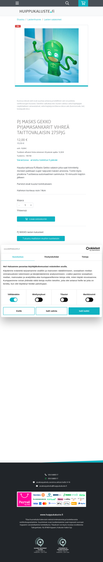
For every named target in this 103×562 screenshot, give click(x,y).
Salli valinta (51, 311)
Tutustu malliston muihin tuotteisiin (40, 238)
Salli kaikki (84, 311)
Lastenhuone (34, 19)
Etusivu (20, 19)
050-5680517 (53, 474)
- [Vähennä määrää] (19, 205)
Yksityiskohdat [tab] (51, 257)
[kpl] (25, 205)
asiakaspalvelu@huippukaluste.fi (53, 486)
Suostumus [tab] (18, 257)
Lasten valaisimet (53, 19)
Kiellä (19, 311)
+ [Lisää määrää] (31, 205)
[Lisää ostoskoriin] (36, 219)
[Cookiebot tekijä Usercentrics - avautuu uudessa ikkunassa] (88, 249)
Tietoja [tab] (85, 257)
